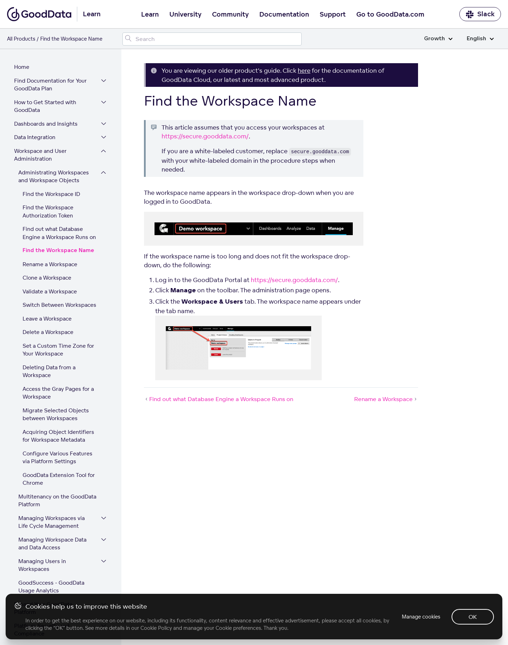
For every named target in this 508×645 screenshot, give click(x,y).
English (480, 39)
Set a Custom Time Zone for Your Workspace (58, 290)
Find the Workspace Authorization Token (48, 152)
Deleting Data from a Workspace (49, 312)
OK (472, 616)
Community (230, 14)
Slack (480, 14)
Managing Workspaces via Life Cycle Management (51, 462)
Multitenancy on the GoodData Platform (57, 441)
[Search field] (212, 39)
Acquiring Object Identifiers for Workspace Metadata (58, 376)
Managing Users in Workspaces (42, 505)
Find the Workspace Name (58, 191)
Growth (438, 39)
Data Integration (34, 77)
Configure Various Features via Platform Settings (57, 398)
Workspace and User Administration (40, 95)
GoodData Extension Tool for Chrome (59, 419)
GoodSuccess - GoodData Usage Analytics (51, 527)
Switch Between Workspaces (59, 245)
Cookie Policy (156, 628)
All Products (21, 39)
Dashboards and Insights (46, 64)
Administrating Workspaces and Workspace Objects (53, 117)
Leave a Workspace (47, 259)
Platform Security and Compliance (41, 570)
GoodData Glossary (39, 588)
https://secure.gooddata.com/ (205, 136)
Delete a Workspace (48, 272)
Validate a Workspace (50, 232)
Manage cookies (421, 617)
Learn (150, 14)
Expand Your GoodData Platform (43, 549)
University (185, 14)
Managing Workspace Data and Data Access (52, 484)
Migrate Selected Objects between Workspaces (56, 355)
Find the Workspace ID (51, 134)
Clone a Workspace (47, 218)
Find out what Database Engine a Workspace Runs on (59, 173)
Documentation (284, 14)
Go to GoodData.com (390, 14)
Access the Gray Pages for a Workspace (58, 333)
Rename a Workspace (50, 205)
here (304, 70)
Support (333, 14)
